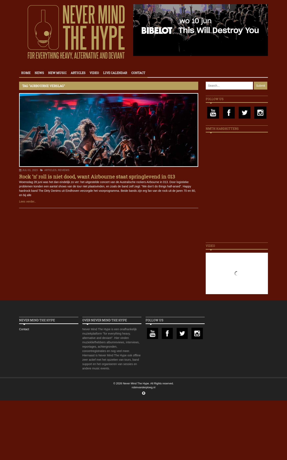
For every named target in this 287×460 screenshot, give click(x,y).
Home (25, 73)
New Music (57, 73)
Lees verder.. (27, 201)
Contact (138, 73)
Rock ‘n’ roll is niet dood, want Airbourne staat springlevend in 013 (97, 176)
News (39, 73)
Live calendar (115, 73)
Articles (78, 73)
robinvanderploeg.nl (143, 387)
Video (94, 73)
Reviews (63, 170)
